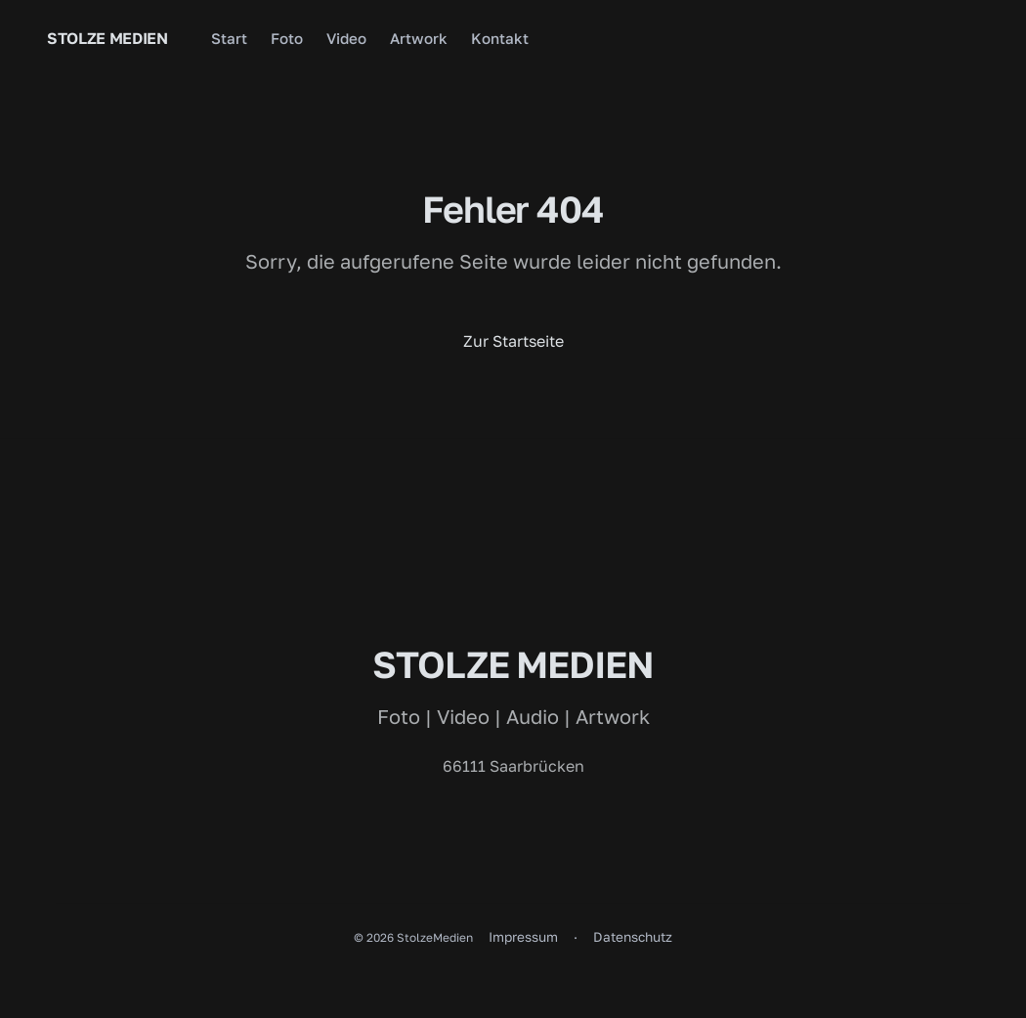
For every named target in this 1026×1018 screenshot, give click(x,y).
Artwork (419, 38)
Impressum (523, 937)
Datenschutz (632, 937)
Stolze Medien (107, 38)
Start (229, 38)
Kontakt (500, 38)
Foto (287, 38)
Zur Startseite (513, 341)
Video (346, 38)
